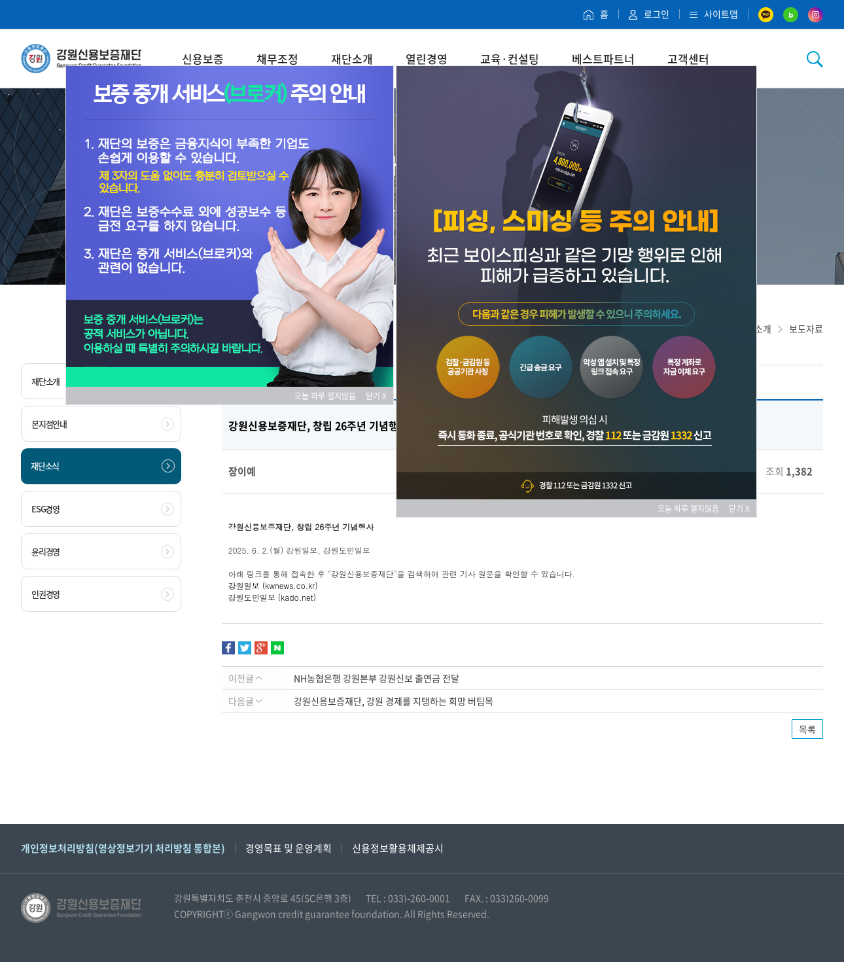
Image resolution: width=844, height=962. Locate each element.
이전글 (245, 678)
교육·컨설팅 (509, 58)
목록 (807, 729)
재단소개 (352, 58)
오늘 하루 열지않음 (329, 396)
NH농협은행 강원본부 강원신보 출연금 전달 (376, 678)
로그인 (649, 13)
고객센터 (688, 58)
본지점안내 (102, 424)
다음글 (245, 700)
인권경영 (102, 594)
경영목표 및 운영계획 (288, 848)
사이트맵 (714, 13)
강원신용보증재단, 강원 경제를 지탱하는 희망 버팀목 (393, 700)
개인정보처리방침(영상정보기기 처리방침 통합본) (123, 848)
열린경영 (427, 58)
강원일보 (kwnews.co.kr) (273, 585)
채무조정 (277, 58)
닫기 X (376, 396)
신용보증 (203, 58)
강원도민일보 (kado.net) (272, 597)
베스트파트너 (603, 58)
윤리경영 (102, 551)
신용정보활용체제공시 (398, 848)
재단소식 (103, 465)
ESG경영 (102, 509)
